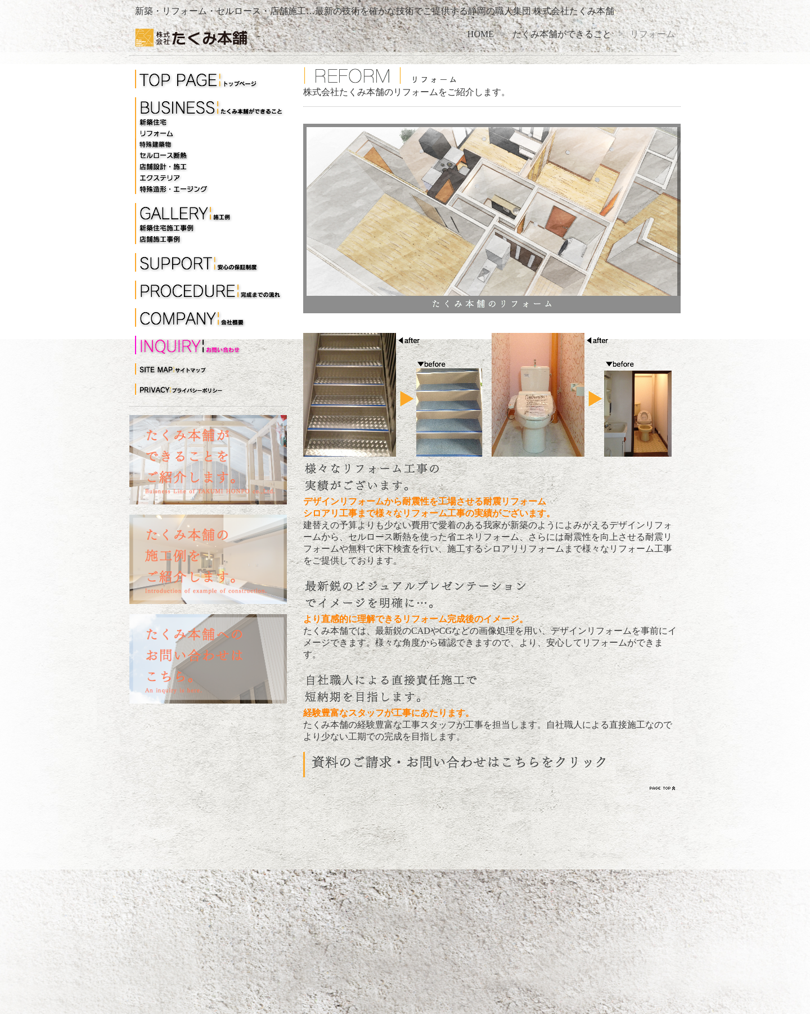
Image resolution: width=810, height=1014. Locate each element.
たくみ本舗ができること (561, 34)
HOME (480, 34)
